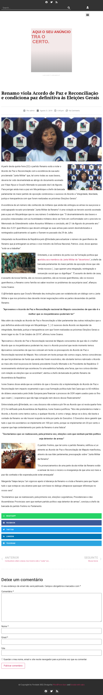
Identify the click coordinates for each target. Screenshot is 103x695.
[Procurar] (69, 8)
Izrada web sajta (77, 684)
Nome (5, 626)
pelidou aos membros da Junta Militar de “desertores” (64, 259)
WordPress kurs (60, 684)
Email (4, 637)
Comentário (7, 591)
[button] (87, 14)
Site (3, 648)
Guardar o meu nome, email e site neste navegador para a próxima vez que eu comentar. (45, 659)
